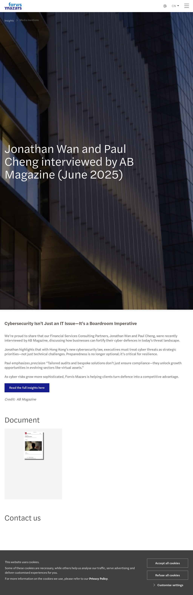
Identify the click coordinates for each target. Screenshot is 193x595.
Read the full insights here (26, 387)
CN (174, 6)
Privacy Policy (98, 578)
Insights (9, 20)
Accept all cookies (167, 563)
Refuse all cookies (167, 575)
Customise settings (167, 585)
